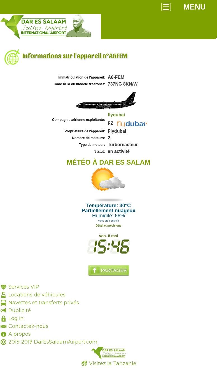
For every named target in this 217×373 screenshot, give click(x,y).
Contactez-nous (28, 326)
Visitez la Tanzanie (112, 363)
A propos (19, 334)
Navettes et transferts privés (43, 303)
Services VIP (23, 287)
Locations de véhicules (37, 295)
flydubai (116, 114)
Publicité (19, 310)
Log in (16, 318)
